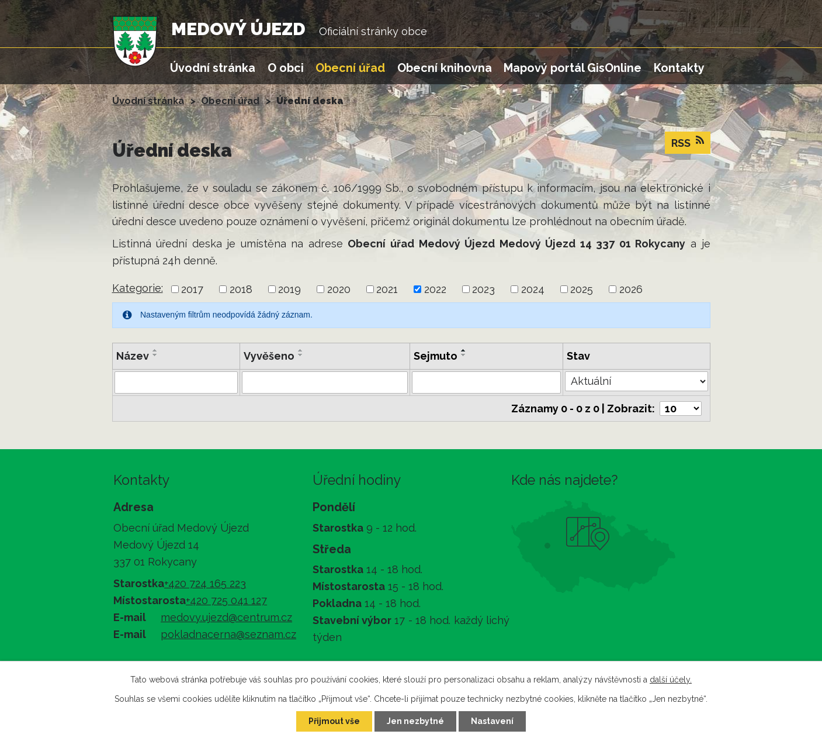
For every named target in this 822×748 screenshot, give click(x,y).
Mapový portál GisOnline (572, 68)
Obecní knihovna (444, 68)
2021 (387, 289)
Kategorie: (137, 288)
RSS (687, 142)
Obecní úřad (350, 68)
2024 (532, 289)
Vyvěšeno (269, 356)
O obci (286, 68)
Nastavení (492, 721)
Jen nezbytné (415, 721)
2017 (192, 289)
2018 (241, 289)
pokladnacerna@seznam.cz (228, 634)
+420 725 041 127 (226, 600)
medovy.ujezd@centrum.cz (226, 617)
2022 (435, 289)
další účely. (671, 679)
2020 (339, 289)
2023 (483, 289)
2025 (581, 289)
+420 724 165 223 (205, 583)
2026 (631, 289)
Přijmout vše (334, 721)
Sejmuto (435, 356)
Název (132, 356)
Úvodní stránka (212, 68)
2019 (289, 289)
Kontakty (679, 68)
